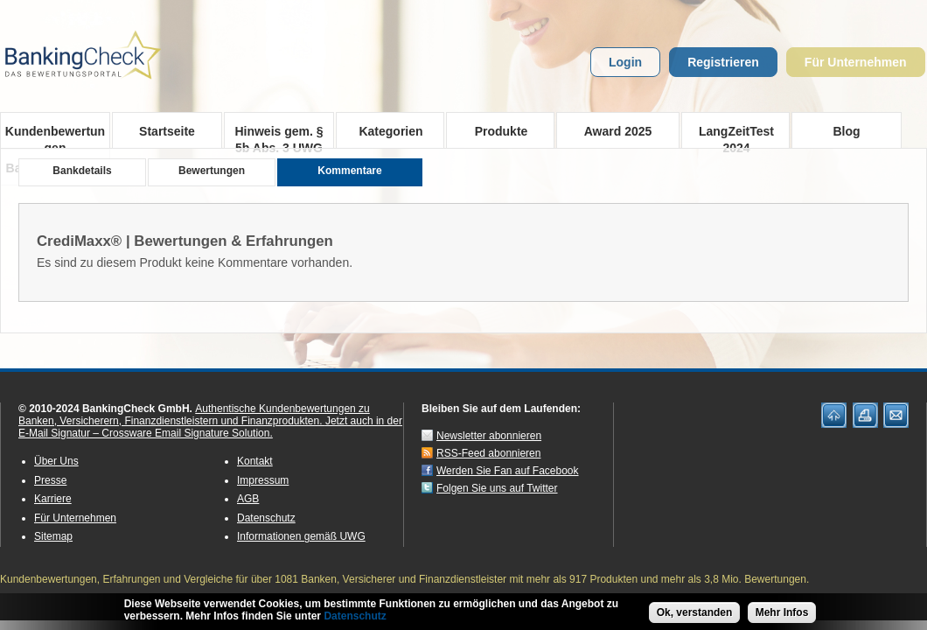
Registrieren (723, 62)
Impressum (263, 480)
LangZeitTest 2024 (730, 135)
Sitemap (53, 536)
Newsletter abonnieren (488, 436)
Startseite (167, 131)
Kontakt (255, 461)
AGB (248, 499)
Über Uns (56, 461)
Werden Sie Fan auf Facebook (507, 471)
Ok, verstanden (695, 615)
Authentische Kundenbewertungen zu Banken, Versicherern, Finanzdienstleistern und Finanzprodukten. (194, 414)
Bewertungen (211, 170)
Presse (50, 480)
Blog (846, 131)
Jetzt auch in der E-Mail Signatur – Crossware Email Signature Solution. (210, 427)
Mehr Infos (782, 615)
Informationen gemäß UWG (301, 536)
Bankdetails (81, 170)
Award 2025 (618, 131)
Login (625, 62)
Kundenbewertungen (55, 136)
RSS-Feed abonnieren (488, 453)
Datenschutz (266, 518)
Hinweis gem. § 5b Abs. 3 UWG (278, 136)
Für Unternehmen (856, 62)
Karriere (53, 499)
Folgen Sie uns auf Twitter (497, 488)
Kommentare (349, 170)
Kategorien (385, 130)
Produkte (495, 130)
